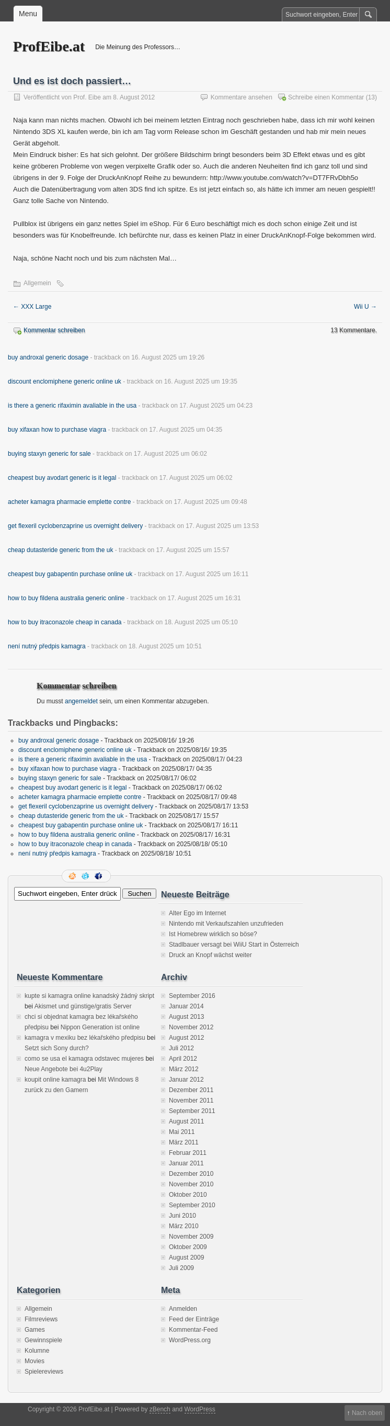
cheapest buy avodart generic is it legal (62, 477)
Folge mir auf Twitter (86, 876)
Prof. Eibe (87, 97)
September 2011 (192, 1111)
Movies (34, 1361)
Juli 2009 (181, 1268)
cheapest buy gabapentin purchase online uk (70, 574)
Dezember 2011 (191, 1090)
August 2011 (186, 1121)
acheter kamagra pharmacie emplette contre (69, 502)
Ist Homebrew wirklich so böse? (213, 934)
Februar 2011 (188, 1152)
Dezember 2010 (191, 1173)
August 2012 (186, 1037)
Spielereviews (44, 1371)
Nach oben (367, 1413)
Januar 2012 (186, 1079)
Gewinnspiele (43, 1340)
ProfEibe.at (49, 46)
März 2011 (184, 1142)
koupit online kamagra (55, 1079)
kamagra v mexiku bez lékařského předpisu (85, 1037)
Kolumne (37, 1350)
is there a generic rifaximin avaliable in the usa (72, 405)
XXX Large (32, 306)
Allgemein (37, 283)
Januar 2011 (186, 1163)
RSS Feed (73, 876)
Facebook (99, 876)
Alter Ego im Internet (197, 913)
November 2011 (191, 1100)
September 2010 (192, 1205)
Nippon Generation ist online (100, 1027)
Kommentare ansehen (241, 97)
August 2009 (186, 1257)
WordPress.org (190, 1340)
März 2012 (184, 1069)
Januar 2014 (186, 1006)
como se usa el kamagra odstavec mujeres (84, 1058)
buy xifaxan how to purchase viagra (57, 429)
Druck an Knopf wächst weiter (210, 955)
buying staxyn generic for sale (49, 453)
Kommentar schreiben (54, 330)
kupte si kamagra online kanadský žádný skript (89, 996)
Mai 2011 (181, 1132)
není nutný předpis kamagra (47, 646)
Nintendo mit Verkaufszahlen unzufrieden (226, 923)
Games (35, 1329)
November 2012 (191, 1027)
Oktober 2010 (188, 1194)
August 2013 (186, 1016)
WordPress (200, 1409)
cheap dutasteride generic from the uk (60, 550)
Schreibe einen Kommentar (326, 97)
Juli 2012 (181, 1048)
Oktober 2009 (188, 1247)
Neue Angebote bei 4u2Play (63, 1069)
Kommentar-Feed (193, 1329)
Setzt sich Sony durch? (57, 1048)
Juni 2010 (182, 1215)
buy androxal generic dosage (48, 357)
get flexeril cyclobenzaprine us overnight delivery (75, 526)
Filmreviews (41, 1319)
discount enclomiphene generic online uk (64, 381)
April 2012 (183, 1058)
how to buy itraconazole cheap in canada (64, 622)
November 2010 (191, 1184)
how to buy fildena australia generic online (66, 598)
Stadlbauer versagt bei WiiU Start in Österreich (234, 944)
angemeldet (81, 701)
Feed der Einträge (194, 1319)
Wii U (365, 306)
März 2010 (184, 1226)
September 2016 (192, 996)
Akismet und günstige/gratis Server (83, 1006)
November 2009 (191, 1236)
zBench (160, 1409)
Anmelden (183, 1308)
